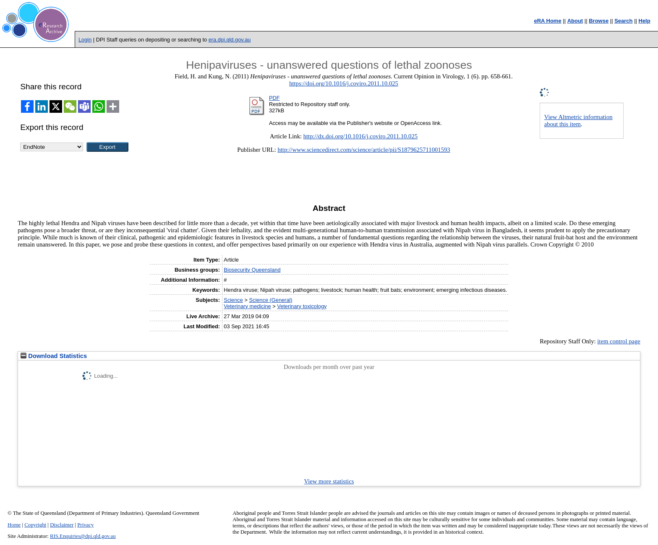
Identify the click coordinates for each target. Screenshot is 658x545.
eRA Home (547, 21)
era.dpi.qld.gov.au (230, 39)
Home (14, 525)
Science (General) (270, 300)
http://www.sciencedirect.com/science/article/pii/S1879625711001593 (363, 149)
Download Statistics (54, 356)
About (575, 21)
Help (644, 21)
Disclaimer (61, 525)
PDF (274, 98)
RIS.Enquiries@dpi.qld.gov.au (83, 536)
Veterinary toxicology (301, 306)
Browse (598, 21)
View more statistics (329, 481)
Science (233, 300)
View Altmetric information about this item (578, 120)
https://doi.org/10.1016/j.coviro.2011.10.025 (343, 83)
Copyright (35, 525)
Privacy (85, 525)
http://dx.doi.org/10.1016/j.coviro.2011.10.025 (360, 136)
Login (84, 39)
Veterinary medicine (247, 306)
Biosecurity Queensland (252, 270)
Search (623, 21)
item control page (618, 341)
